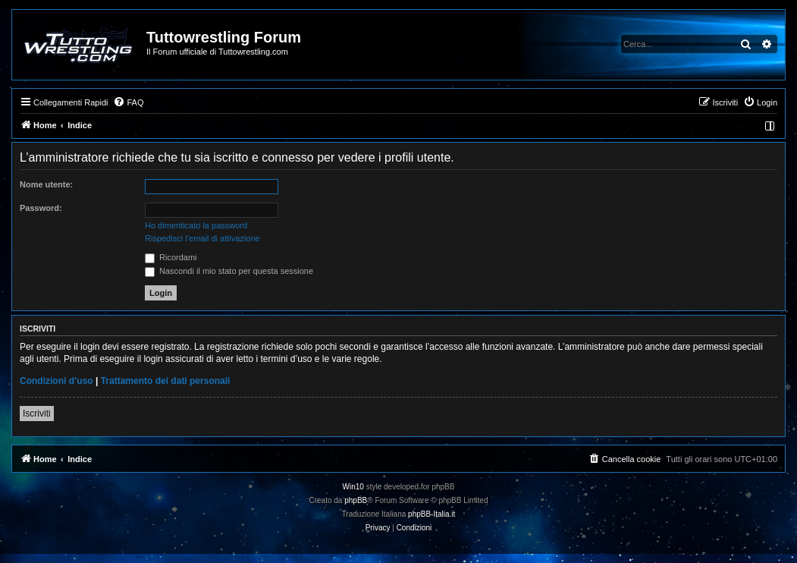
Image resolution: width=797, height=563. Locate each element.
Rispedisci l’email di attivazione (202, 238)
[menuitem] (128, 102)
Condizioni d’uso (56, 381)
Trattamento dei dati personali (166, 381)
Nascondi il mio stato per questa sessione (229, 270)
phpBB (355, 500)
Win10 (353, 487)
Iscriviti (37, 413)
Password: (41, 207)
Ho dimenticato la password (196, 225)
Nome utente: (46, 184)
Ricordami (171, 257)
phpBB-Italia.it (431, 514)
